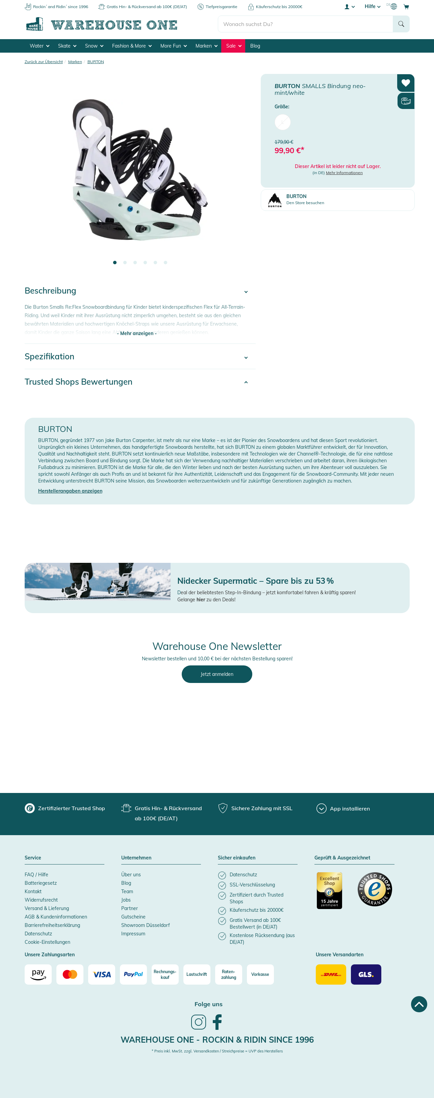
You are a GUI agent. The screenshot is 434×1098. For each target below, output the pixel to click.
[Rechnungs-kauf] (165, 974)
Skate (67, 46)
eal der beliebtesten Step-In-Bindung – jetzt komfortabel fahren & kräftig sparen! (268, 592)
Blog (255, 46)
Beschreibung (50, 290)
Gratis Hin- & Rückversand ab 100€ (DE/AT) (147, 6)
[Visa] (101, 974)
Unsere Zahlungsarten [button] (50, 955)
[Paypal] (133, 974)
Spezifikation (49, 356)
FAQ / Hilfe (36, 875)
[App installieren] (343, 808)
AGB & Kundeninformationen (56, 917)
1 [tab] (114, 262)
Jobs (126, 900)
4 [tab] (145, 262)
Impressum (133, 934)
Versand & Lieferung (47, 908)
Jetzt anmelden (217, 674)
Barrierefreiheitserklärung (52, 925)
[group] (65, 808)
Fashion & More (132, 46)
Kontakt (33, 891)
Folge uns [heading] (209, 1004)
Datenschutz (38, 934)
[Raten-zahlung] (228, 974)
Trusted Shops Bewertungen (78, 382)
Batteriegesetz (41, 883)
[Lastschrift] (196, 974)
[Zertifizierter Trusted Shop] (334, 894)
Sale (233, 46)
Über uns (131, 875)
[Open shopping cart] (406, 6)
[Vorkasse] (260, 974)
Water (39, 46)
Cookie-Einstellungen (47, 942)
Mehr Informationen (344, 172)
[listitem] (258, 875)
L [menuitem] (282, 122)
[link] (198, 1029)
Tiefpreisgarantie (221, 6)
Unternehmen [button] (136, 858)
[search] (305, 24)
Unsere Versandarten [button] (339, 955)
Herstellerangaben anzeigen (70, 491)
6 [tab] (165, 262)
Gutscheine (133, 917)
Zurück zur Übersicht (44, 61)
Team (127, 891)
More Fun (173, 46)
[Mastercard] (69, 974)
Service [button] (33, 858)
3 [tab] (135, 262)
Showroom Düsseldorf (145, 925)
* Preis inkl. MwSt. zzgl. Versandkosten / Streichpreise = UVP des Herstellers (217, 1051)
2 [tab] (125, 262)
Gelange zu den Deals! (206, 600)
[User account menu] (349, 6)
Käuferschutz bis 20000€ (279, 6)
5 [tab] (155, 262)
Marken (207, 46)
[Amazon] (38, 974)
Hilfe (372, 6)
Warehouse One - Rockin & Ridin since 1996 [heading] (217, 1040)
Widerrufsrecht (41, 900)
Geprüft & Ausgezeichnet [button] (342, 858)
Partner (129, 908)
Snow (94, 46)
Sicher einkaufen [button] (236, 858)
